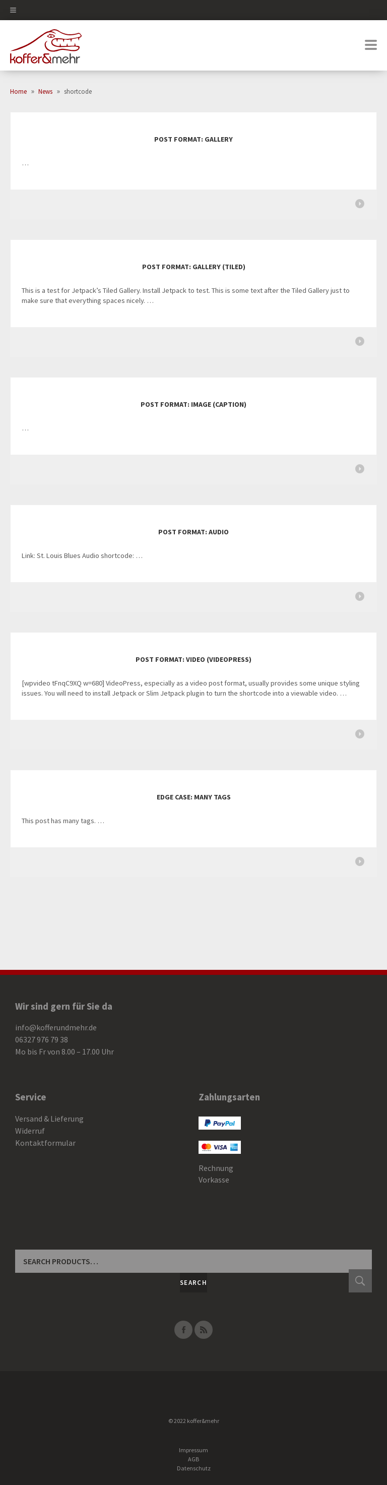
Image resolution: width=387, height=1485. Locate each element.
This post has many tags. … (63, 820)
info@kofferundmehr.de (56, 1027)
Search (193, 1282)
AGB (193, 1459)
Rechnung (216, 1168)
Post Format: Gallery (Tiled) (193, 266)
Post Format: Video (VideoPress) (193, 659)
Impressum (193, 1450)
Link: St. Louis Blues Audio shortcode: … (82, 555)
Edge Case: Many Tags (194, 796)
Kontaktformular (45, 1143)
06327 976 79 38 (41, 1039)
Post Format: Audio (193, 531)
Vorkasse (214, 1179)
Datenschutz (194, 1468)
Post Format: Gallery (193, 139)
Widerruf (30, 1131)
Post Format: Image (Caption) (193, 404)
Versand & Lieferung (49, 1118)
